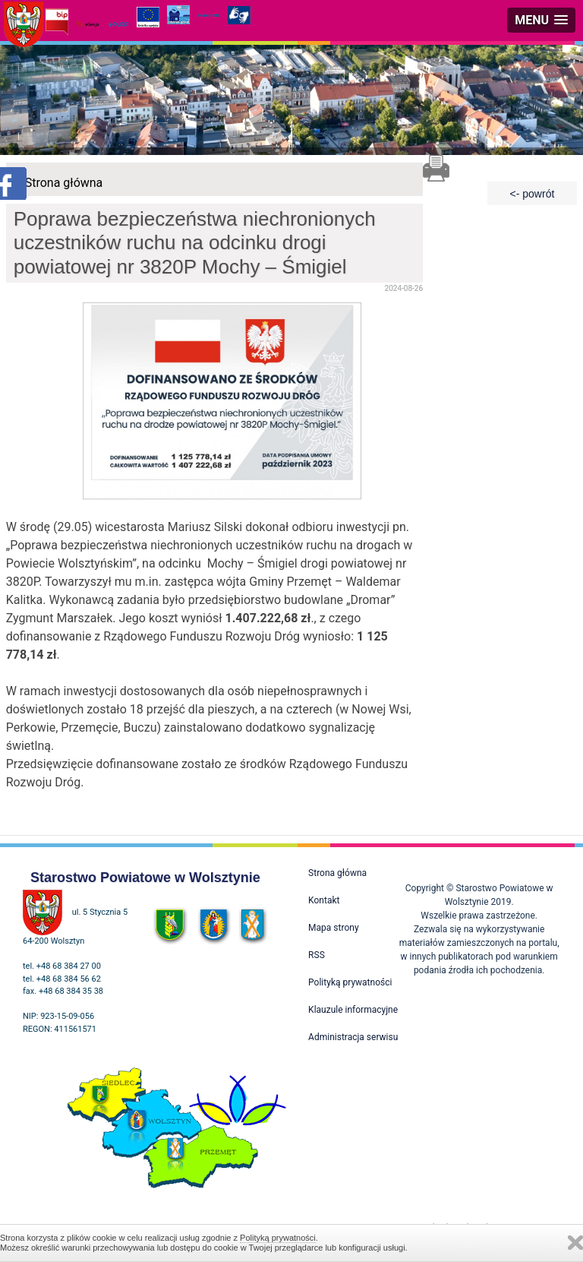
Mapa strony (333, 927)
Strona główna (64, 183)
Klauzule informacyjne (353, 1009)
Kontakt (323, 900)
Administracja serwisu (353, 1037)
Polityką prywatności (278, 1237)
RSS (316, 955)
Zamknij (575, 1242)
